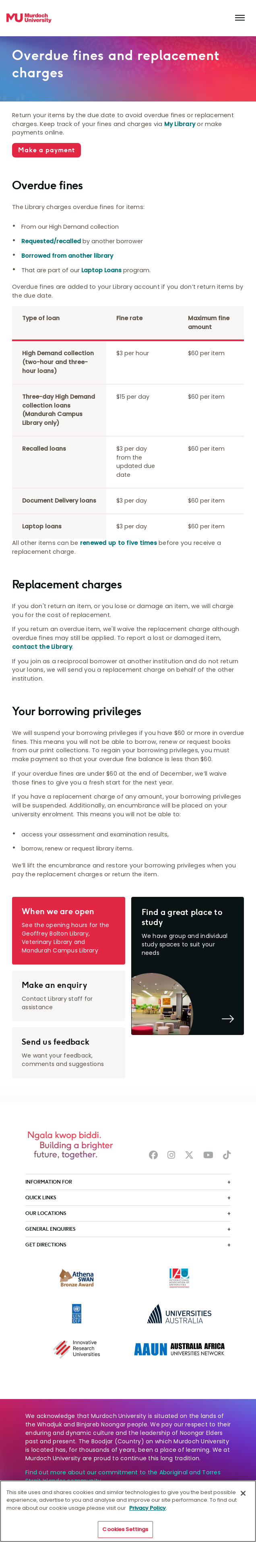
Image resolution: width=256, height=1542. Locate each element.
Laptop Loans (101, 270)
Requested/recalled (51, 241)
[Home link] (29, 18)
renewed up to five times (118, 543)
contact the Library (42, 647)
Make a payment (46, 150)
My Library (180, 124)
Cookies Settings (125, 1533)
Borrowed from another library (67, 256)
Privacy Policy (147, 1511)
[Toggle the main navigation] (240, 18)
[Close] (243, 1497)
